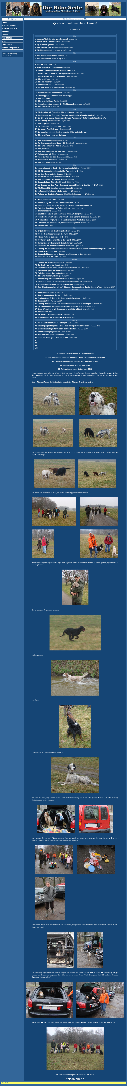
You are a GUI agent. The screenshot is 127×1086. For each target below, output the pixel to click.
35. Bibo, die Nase (42, 149)
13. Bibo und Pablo (42, 79)
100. (36, 348)
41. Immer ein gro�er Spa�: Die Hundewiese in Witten (57, 168)
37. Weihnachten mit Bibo (45, 154)
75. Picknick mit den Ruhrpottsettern (49, 273)
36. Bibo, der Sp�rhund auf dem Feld (50, 151)
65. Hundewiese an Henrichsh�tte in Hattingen (54, 243)
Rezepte (5, 35)
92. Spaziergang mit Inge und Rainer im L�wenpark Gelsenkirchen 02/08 (75, 357)
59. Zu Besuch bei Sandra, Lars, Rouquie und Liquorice (57, 223)
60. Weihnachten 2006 (44, 225)
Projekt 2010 (7, 38)
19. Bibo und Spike (42, 99)
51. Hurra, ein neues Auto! (45, 200)
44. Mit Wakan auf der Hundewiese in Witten (52, 177)
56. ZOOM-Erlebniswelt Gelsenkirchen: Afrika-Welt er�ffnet (59, 214)
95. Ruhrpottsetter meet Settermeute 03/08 (75, 369)
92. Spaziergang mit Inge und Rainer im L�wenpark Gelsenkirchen (62, 326)
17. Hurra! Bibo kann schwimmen (48, 93)
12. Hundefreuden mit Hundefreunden (50, 76)
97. (36, 340)
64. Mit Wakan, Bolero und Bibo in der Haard (53, 240)
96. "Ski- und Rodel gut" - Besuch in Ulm (51, 338)
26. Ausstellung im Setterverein (47, 121)
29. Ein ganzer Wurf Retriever (47, 129)
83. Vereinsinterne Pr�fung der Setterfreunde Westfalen (58, 298)
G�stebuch (7, 45)
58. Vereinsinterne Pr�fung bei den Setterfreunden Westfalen (60, 220)
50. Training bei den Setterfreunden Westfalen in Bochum (58, 194)
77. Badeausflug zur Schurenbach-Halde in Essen (55, 279)
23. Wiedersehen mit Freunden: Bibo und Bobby (54, 112)
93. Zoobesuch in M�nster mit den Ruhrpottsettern (56, 329)
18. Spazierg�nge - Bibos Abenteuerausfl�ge (53, 96)
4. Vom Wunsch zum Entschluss (48, 48)
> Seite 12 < (75, 30)
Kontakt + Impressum (10, 48)
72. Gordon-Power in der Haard (47, 265)
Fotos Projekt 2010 (9, 28)
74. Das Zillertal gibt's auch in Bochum (50, 270)
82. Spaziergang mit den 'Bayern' (48, 295)
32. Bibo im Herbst (42, 140)
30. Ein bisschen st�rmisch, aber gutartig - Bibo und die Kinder (61, 132)
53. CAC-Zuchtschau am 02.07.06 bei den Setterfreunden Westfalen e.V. (63, 205)
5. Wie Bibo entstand (43, 50)
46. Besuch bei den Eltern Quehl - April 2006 (52, 182)
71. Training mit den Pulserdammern (49, 262)
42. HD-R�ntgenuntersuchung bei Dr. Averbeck (54, 171)
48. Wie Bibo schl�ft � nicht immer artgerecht (54, 188)
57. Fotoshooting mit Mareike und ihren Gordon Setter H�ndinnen (62, 217)
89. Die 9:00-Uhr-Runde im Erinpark (49, 314)
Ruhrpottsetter (38, 375)
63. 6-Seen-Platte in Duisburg (47, 237)
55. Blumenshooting (43, 211)
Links (4, 41)
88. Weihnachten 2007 (44, 312)
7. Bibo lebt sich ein (43, 59)
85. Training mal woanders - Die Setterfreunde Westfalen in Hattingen (63, 304)
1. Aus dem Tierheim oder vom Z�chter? (51, 39)
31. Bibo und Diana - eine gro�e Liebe (50, 135)
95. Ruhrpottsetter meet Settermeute (50, 335)
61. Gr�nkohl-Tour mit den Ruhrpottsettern (52, 231)
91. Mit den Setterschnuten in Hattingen (51, 323)
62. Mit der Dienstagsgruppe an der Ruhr (51, 234)
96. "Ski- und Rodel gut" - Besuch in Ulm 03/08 (75, 1075)
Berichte (5, 32)
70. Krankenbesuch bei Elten (46, 257)
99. (36, 345)
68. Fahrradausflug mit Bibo (46, 251)
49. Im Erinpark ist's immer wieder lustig (51, 191)
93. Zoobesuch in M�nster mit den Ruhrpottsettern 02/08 (75, 362)
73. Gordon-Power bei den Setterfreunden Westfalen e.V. (58, 268)
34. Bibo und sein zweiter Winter (48, 146)
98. (36, 343)
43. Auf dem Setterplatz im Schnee (49, 174)
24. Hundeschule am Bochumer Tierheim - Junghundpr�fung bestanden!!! (65, 115)
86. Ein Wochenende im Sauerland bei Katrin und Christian (59, 306)
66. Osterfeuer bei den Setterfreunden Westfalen (54, 246)
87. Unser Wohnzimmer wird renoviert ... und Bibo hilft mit (58, 309)
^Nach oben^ (75, 1079)
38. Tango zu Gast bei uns (45, 157)
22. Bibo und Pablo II (43, 107)
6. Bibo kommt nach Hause (46, 56)
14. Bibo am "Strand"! (43, 82)
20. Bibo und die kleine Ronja (47, 101)
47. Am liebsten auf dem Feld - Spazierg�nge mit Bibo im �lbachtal (63, 185)
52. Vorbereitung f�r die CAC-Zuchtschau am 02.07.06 (57, 203)
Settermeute (75, 375)
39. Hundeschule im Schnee (46, 160)
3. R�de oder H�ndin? (44, 45)
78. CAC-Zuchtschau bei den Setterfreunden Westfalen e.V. (59, 281)
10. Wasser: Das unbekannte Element (50, 70)
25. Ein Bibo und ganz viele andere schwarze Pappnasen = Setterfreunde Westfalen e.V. (70, 118)
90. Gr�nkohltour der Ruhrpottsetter (50, 317)
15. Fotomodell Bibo (43, 85)
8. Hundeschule (41, 64)
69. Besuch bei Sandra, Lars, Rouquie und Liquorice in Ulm (59, 254)
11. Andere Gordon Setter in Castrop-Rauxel (52, 73)
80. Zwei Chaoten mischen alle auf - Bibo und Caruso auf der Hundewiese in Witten (68, 287)
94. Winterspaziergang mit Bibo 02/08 (75, 365)
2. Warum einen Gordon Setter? (47, 42)
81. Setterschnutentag (44, 293)
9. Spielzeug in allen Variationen (48, 67)
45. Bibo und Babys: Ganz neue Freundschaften (54, 180)
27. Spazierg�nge (42, 124)
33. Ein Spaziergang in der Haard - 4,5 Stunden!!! (54, 143)
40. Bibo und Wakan (43, 162)
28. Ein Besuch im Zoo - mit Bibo (48, 126)
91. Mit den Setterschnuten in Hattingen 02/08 (75, 353)
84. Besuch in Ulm (42, 301)
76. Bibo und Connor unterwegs (48, 276)
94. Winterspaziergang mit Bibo (48, 332)
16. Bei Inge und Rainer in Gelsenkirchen (51, 87)
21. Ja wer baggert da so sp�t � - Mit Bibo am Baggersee (58, 104)
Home (4, 22)
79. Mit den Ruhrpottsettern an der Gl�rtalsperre (54, 284)
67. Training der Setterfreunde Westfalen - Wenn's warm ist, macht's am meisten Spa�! (70, 249)
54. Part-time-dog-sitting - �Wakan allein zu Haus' (55, 208)
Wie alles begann (9, 25)
